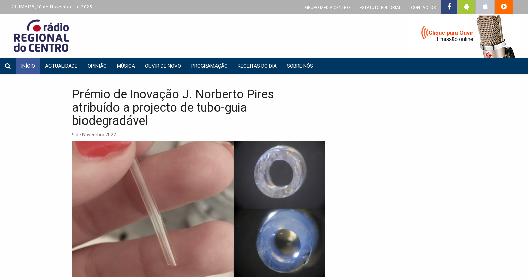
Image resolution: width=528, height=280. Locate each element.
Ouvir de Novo (163, 66)
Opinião (97, 66)
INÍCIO (28, 66)
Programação (209, 66)
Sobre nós (300, 66)
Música (126, 66)
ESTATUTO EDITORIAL (380, 7)
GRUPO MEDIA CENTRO (327, 7)
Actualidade (61, 66)
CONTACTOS (423, 7)
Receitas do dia (257, 66)
